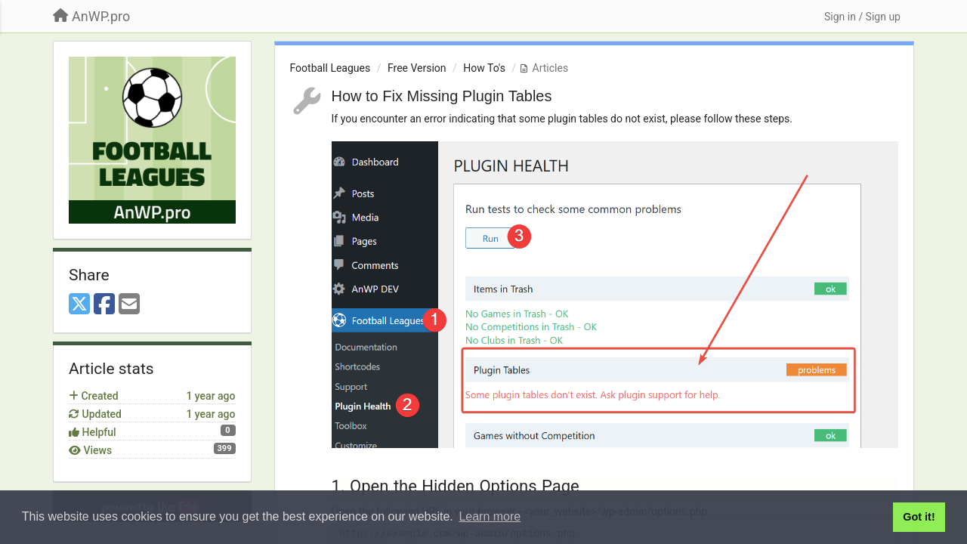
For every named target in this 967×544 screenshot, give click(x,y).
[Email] (129, 305)
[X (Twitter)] (79, 305)
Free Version (417, 68)
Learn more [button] (490, 516)
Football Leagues (330, 68)
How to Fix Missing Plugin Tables (442, 96)
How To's (484, 68)
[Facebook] (104, 305)
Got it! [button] (919, 517)
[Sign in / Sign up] (862, 16)
